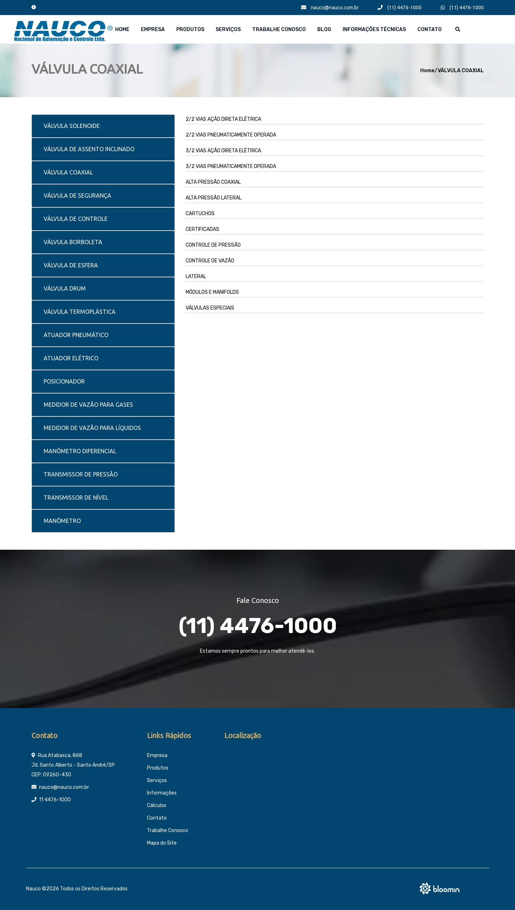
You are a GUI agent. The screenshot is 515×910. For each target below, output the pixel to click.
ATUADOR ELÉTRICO (71, 358)
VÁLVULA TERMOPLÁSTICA (80, 311)
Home (122, 29)
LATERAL (196, 276)
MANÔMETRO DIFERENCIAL (80, 451)
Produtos (190, 29)
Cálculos (156, 805)
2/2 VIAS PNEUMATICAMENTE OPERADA (231, 135)
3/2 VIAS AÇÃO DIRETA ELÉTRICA (223, 151)
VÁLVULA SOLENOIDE (72, 126)
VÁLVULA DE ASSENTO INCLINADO (89, 149)
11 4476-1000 (55, 800)
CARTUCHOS (200, 214)
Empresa (153, 29)
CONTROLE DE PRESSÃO (213, 245)
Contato (429, 29)
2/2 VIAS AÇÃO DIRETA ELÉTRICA (223, 119)
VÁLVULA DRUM (65, 288)
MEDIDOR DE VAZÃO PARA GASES (88, 404)
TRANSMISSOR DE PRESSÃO (81, 474)
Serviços (228, 29)
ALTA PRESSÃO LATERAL (213, 198)
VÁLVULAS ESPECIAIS (210, 308)
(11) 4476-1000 (400, 7)
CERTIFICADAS (202, 229)
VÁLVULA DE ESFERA (71, 265)
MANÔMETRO (62, 521)
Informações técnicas (374, 29)
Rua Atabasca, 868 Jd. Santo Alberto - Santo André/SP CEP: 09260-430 (73, 765)
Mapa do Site (162, 843)
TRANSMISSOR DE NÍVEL (76, 497)
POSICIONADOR (64, 381)
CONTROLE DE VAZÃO (210, 261)
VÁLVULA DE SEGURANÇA (77, 195)
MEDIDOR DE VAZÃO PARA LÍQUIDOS (92, 428)
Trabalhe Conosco (279, 29)
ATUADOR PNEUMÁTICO (76, 335)
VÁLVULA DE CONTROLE (76, 219)
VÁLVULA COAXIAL (461, 71)
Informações (162, 793)
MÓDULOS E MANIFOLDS (212, 292)
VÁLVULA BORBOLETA (73, 242)
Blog (324, 29)
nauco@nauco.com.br (330, 7)
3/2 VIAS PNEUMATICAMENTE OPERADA (231, 166)
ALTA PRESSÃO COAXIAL (213, 182)
